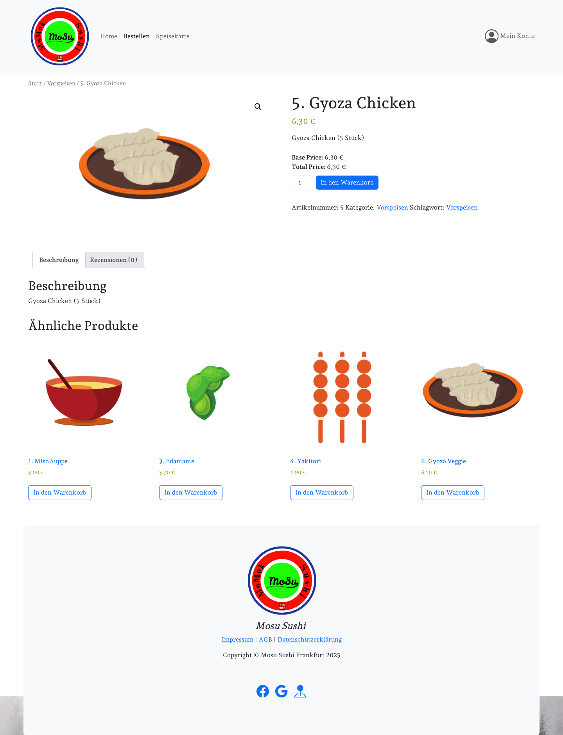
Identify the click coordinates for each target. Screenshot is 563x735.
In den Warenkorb (347, 182)
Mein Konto (510, 36)
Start (35, 83)
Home (108, 36)
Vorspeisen (61, 83)
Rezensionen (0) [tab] (114, 260)
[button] (258, 107)
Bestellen (137, 36)
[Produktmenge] (303, 183)
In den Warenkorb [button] (59, 492)
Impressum (238, 639)
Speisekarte (173, 36)
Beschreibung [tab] (59, 260)
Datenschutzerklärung (310, 639)
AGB (266, 639)
